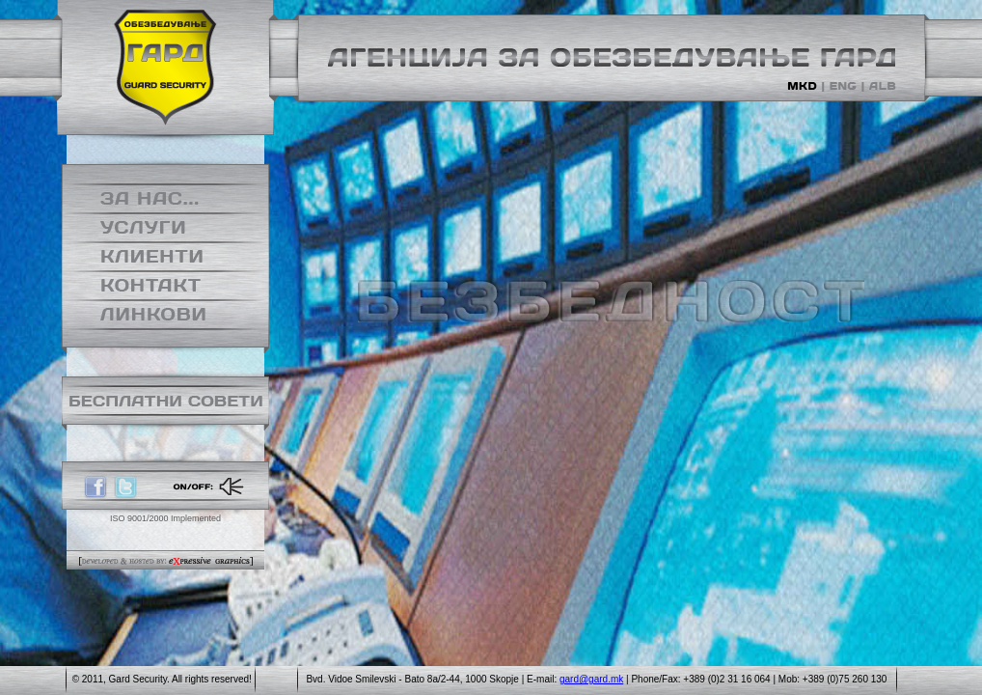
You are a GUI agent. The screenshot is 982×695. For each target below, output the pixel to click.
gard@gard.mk (591, 679)
